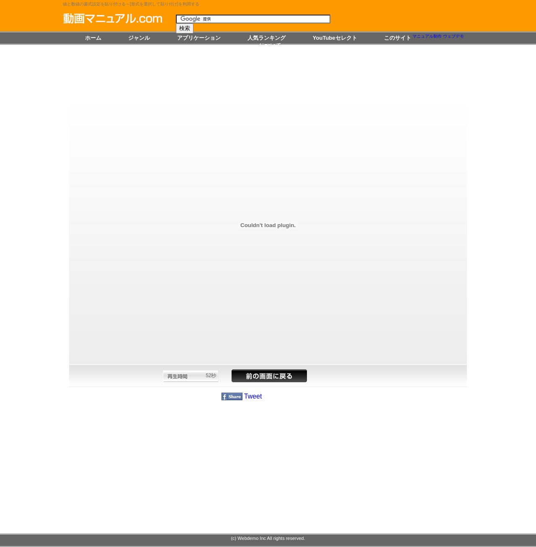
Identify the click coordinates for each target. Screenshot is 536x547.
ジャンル (139, 38)
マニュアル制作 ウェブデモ (438, 36)
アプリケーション (199, 38)
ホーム (93, 38)
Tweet (253, 396)
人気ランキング (266, 38)
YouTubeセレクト (335, 38)
